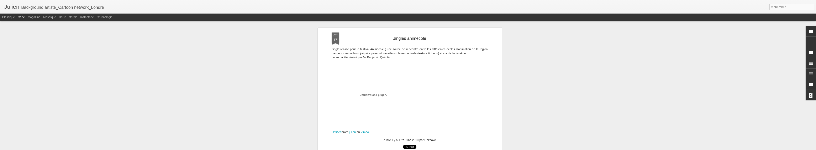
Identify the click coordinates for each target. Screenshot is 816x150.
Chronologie (104, 17)
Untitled (337, 132)
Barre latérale (68, 17)
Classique (8, 17)
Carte (21, 17)
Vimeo (365, 132)
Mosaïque (49, 17)
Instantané (87, 17)
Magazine (34, 17)
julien (352, 132)
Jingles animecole (409, 38)
